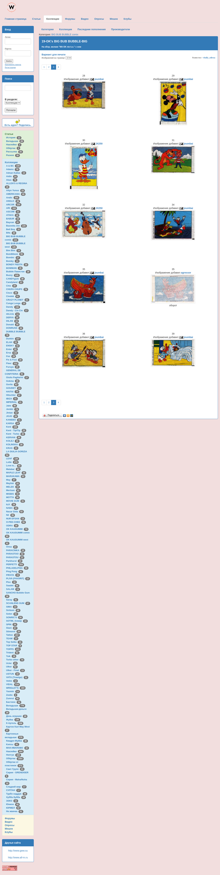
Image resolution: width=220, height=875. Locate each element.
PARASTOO (15, 553)
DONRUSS (14, 328)
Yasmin (13, 691)
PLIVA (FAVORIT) (18, 578)
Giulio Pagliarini (17, 377)
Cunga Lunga (16, 303)
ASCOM (13, 211)
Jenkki (12, 409)
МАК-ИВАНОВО (17, 747)
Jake (11, 405)
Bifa (11, 232)
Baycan (13, 222)
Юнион (13, 804)
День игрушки (16, 716)
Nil (10, 515)
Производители (120, 29)
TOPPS (13, 649)
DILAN (12, 321)
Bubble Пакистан (18, 271)
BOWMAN (14, 268)
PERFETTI (15, 564)
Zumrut (13, 698)
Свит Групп (15, 769)
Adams (13, 169)
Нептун (13, 755)
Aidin (12, 176)
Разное (13, 155)
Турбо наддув (16, 793)
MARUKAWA (15, 476)
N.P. (11, 504)
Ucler (12, 663)
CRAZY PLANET (17, 300)
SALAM (13, 589)
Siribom (13, 610)
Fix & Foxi (14, 359)
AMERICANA (16, 194)
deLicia (13, 314)
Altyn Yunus (15, 190)
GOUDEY (14, 388)
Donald (13, 324)
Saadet (12, 585)
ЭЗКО (12, 801)
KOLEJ (13, 441)
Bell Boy (13, 229)
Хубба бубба (16, 797)
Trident (13, 652)
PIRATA (13, 575)
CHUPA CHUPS (17, 289)
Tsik (11, 656)
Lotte (12, 462)
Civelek (13, 296)
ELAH (12, 342)
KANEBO (14, 419)
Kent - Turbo (15, 434)
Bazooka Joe (16, 225)
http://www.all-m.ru (18, 857)
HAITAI (12, 391)
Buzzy (13, 275)
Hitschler (14, 395)
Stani (11, 628)
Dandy (13, 307)
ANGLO (13, 201)
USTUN (13, 674)
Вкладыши (15, 141)
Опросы (9, 825)
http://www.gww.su (18, 850)
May (11, 480)
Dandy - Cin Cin (17, 310)
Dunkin (13, 338)
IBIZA (12, 398)
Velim (12, 681)
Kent (12, 426)
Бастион (13, 702)
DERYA (13, 317)
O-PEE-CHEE (16, 522)
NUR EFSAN (15, 518)
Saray (12, 599)
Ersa (12, 352)
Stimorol (13, 631)
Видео (8, 821)
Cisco (12, 292)
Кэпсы (12, 744)
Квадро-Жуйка (17, 740)
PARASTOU (15, 557)
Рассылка (14, 151)
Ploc (11, 582)
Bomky (13, 261)
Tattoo (13, 635)
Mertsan (13, 490)
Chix (11, 285)
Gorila (12, 384)
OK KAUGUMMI (17, 529)
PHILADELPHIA (17, 568)
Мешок (9, 828)
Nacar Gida (15, 511)
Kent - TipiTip (16, 430)
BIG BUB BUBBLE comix (64, 34)
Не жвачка (14, 811)
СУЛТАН (13, 790)
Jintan (12, 412)
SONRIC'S (14, 617)
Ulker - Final (15, 670)
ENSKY (13, 345)
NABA (12, 508)
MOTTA (13, 497)
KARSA (13, 423)
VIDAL (13, 684)
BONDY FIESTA (17, 264)
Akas (11, 180)
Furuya (13, 367)
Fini (11, 356)
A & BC (13, 166)
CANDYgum (15, 278)
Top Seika (14, 642)
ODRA (12, 525)
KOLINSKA (15, 444)
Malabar (13, 469)
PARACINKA (15, 550)
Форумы (10, 818)
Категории (47, 29)
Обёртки (13, 148)
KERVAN (13, 437)
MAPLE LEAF (16, 472)
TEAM (12, 638)
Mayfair (13, 483)
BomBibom (15, 254)
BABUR (13, 218)
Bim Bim (13, 250)
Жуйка (13, 719)
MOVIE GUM (15, 501)
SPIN (11, 624)
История (13, 137)
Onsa (12, 546)
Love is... (14, 465)
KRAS (12, 448)
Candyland (14, 282)
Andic (12, 197)
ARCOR (13, 204)
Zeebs (11, 695)
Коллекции (11, 162)
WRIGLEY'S (16, 688)
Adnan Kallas (16, 173)
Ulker (12, 666)
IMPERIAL (14, 402)
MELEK (13, 487)
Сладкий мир (16, 786)
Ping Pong (14, 571)
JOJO (12, 416)
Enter (12, 349)
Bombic (13, 257)
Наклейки (13, 144)
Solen (12, 613)
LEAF (12, 458)
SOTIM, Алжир (17, 621)
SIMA (12, 606)
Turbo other (15, 659)
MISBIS (13, 494)
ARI (11, 208)
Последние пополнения (92, 29)
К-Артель (14, 723)
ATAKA (13, 215)
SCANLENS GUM (18, 603)
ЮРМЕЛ (13, 808)
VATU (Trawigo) (17, 677)
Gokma (13, 381)
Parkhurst (14, 561)
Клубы (9, 832)
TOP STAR (14, 645)
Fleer (12, 363)
